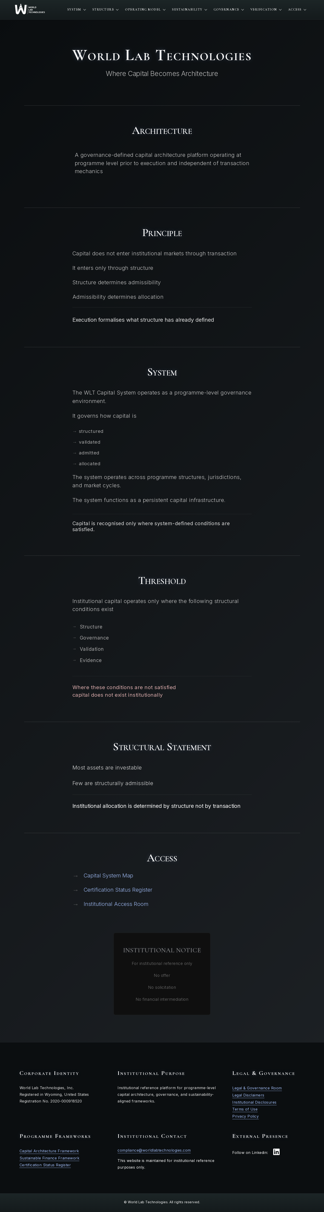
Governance (229, 9)
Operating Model (145, 9)
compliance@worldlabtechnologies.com (154, 1150)
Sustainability (189, 9)
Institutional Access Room (110, 904)
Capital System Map (102, 875)
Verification (265, 9)
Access (297, 9)
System (76, 9)
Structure (105, 9)
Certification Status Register (112, 890)
